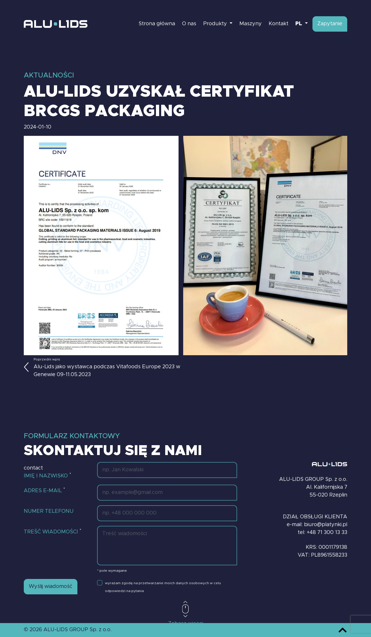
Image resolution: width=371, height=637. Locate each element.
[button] (301, 24)
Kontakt (278, 23)
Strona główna (157, 23)
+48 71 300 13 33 (327, 532)
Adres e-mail (44, 490)
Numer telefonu (49, 511)
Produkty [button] (215, 23)
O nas (189, 23)
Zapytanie (329, 23)
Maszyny (250, 23)
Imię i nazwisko (47, 475)
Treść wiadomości (52, 531)
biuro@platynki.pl (325, 524)
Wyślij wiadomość (50, 586)
